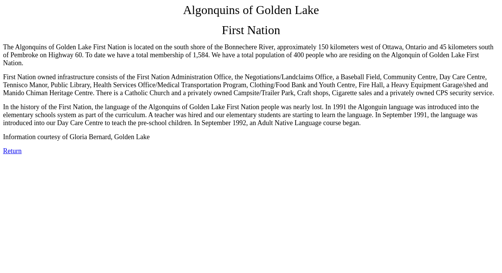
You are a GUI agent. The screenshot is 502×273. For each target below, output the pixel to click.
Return (12, 151)
